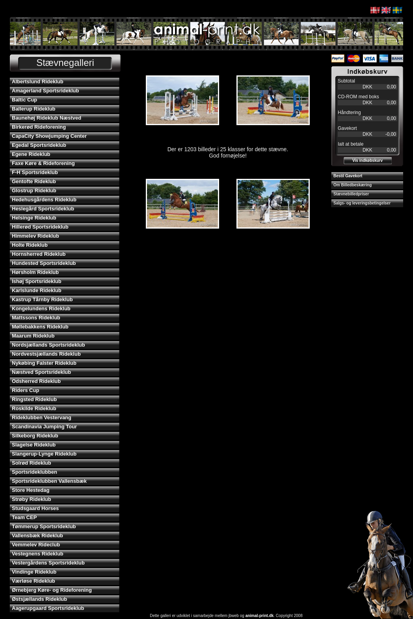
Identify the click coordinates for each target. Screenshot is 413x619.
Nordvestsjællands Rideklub (46, 354)
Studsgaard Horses (35, 508)
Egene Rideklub (31, 154)
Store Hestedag (30, 490)
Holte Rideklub (30, 245)
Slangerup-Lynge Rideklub (44, 454)
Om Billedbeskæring (352, 185)
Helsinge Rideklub (34, 218)
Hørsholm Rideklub (35, 272)
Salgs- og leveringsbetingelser (362, 203)
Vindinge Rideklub (34, 572)
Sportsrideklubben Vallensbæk (49, 481)
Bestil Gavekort (347, 176)
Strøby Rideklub (31, 499)
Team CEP (24, 517)
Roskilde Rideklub (34, 408)
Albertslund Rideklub (37, 81)
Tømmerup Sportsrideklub (44, 526)
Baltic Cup (24, 100)
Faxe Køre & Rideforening (43, 163)
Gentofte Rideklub (34, 181)
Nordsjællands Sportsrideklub (48, 345)
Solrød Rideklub (31, 463)
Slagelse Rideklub (34, 445)
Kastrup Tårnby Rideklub (42, 299)
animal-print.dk (260, 615)
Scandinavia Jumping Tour (44, 427)
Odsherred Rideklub (36, 381)
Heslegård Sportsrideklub (43, 209)
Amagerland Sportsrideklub (45, 91)
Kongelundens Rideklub (41, 308)
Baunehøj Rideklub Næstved (46, 118)
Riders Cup (25, 390)
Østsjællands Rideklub (39, 599)
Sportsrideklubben (34, 472)
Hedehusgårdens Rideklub (44, 200)
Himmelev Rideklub (35, 236)
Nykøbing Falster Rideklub (44, 363)
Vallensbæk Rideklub (37, 535)
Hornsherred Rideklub (39, 254)
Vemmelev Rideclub (36, 545)
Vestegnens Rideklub (37, 554)
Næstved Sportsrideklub (41, 372)
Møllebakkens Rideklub (40, 327)
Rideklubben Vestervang (41, 417)
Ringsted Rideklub (34, 399)
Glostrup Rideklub (34, 190)
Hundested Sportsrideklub (44, 263)
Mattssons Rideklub (36, 318)
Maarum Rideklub (33, 336)
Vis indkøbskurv (367, 160)
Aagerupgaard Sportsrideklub (48, 608)
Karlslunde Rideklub (36, 290)
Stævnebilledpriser (351, 194)
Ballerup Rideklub (34, 109)
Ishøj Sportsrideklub (36, 281)
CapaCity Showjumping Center (49, 136)
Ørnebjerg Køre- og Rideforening (52, 590)
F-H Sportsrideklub (35, 172)
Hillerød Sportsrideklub (40, 227)
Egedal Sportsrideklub (39, 145)
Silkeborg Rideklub (35, 436)
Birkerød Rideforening (39, 127)
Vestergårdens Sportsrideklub (48, 563)
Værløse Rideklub (33, 581)
